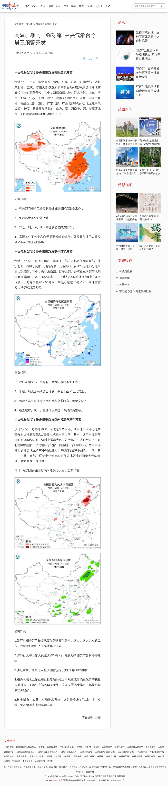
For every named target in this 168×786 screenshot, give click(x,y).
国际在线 (77, 756)
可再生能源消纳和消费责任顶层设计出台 (147, 91)
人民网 (49, 756)
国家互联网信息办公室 (105, 752)
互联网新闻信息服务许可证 (125, 767)
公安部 (79, 747)
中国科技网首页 (34, 24)
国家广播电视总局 (69, 752)
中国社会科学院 (157, 752)
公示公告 (73, 767)
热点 (34, 6)
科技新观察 (125, 271)
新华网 (58, 756)
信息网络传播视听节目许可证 (151, 767)
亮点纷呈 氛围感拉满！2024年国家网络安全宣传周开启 (150, 143)
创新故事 (124, 278)
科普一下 (124, 284)
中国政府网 (9, 747)
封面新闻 (125, 109)
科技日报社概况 (11, 767)
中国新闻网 (27, 761)
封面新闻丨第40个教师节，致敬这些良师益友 (126, 143)
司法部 (96, 747)
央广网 (161, 756)
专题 (89, 6)
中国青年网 (111, 756)
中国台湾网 (137, 756)
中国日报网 (89, 756)
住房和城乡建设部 (135, 747)
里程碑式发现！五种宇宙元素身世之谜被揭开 (147, 36)
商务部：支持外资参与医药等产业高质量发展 (147, 73)
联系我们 (63, 767)
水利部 (161, 747)
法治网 (50, 761)
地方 (81, 6)
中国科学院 (142, 752)
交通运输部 (150, 747)
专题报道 (125, 260)
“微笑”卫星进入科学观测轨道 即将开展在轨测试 (148, 54)
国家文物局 (21, 756)
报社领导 (37, 767)
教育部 (42, 747)
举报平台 (80, 772)
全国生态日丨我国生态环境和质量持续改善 (149, 173)
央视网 (100, 756)
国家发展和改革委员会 (26, 747)
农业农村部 (9, 752)
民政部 (88, 747)
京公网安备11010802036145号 (111, 780)
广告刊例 (83, 767)
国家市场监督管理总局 (48, 752)
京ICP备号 (54, 780)
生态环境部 (119, 747)
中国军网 (16, 761)
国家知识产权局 (36, 756)
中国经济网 (124, 756)
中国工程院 (9, 756)
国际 (73, 6)
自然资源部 (107, 747)
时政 (27, 6)
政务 (42, 6)
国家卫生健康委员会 (26, 752)
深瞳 (50, 6)
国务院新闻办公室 (126, 752)
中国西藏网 (150, 756)
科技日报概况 (25, 767)
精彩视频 (125, 185)
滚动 (107, 6)
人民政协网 (40, 761)
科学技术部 (52, 747)
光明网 (7, 761)
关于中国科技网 (50, 767)
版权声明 (90, 772)
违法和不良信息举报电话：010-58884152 (80, 780)
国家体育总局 (86, 752)
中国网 (67, 756)
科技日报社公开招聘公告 (100, 767)
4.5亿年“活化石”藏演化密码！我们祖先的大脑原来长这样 (126, 219)
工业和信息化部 (67, 747)
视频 (66, 6)
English (98, 6)
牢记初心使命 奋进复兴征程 (135, 291)
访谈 (58, 6)
